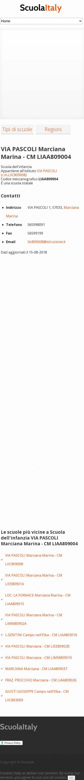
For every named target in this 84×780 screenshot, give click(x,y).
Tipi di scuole (17, 129)
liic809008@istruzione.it (46, 241)
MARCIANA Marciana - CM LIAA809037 (36, 668)
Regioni (53, 129)
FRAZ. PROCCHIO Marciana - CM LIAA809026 (40, 680)
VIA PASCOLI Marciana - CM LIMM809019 (38, 657)
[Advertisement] (42, 73)
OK (71, 777)
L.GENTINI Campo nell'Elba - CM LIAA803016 (41, 635)
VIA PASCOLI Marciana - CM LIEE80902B (37, 646)
